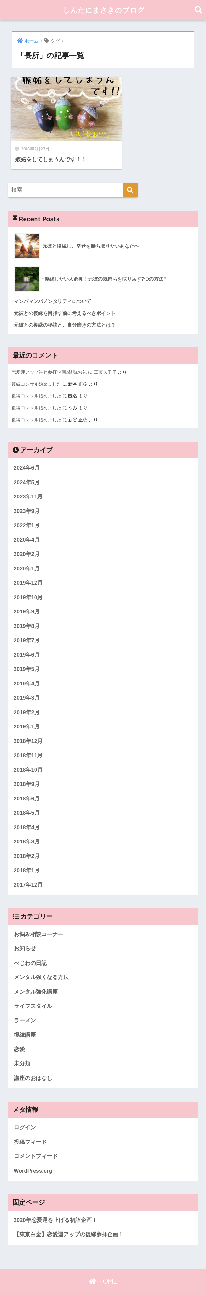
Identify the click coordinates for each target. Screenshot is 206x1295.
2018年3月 (27, 828)
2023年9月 (27, 496)
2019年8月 (27, 612)
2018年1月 (27, 857)
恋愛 (19, 1036)
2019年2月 (27, 698)
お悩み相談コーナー (38, 921)
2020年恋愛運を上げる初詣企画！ (55, 1208)
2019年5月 (27, 655)
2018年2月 (27, 843)
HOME (103, 1269)
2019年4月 (27, 669)
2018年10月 (28, 756)
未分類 (22, 1051)
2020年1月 (27, 554)
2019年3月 (27, 684)
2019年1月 (27, 713)
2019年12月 (28, 568)
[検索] (130, 176)
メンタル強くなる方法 (41, 964)
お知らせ (25, 935)
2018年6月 (27, 785)
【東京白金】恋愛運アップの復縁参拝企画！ (69, 1222)
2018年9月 (27, 770)
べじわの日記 (30, 950)
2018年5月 (27, 799)
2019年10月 (28, 583)
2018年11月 (28, 741)
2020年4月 (27, 525)
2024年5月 (27, 467)
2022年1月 (27, 510)
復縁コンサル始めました (36, 369)
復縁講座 (25, 1022)
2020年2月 (27, 539)
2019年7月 (27, 626)
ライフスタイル (33, 993)
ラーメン (25, 1008)
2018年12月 (28, 727)
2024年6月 (27, 453)
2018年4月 (27, 813)
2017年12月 (28, 871)
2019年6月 (27, 640)
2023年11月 (28, 481)
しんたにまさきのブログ (103, 10)
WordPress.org (33, 1158)
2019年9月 (27, 597)
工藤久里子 (105, 358)
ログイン (25, 1115)
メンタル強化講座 (36, 979)
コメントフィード (36, 1144)
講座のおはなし (33, 1065)
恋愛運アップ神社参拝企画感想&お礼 (49, 358)
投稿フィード (30, 1129)
